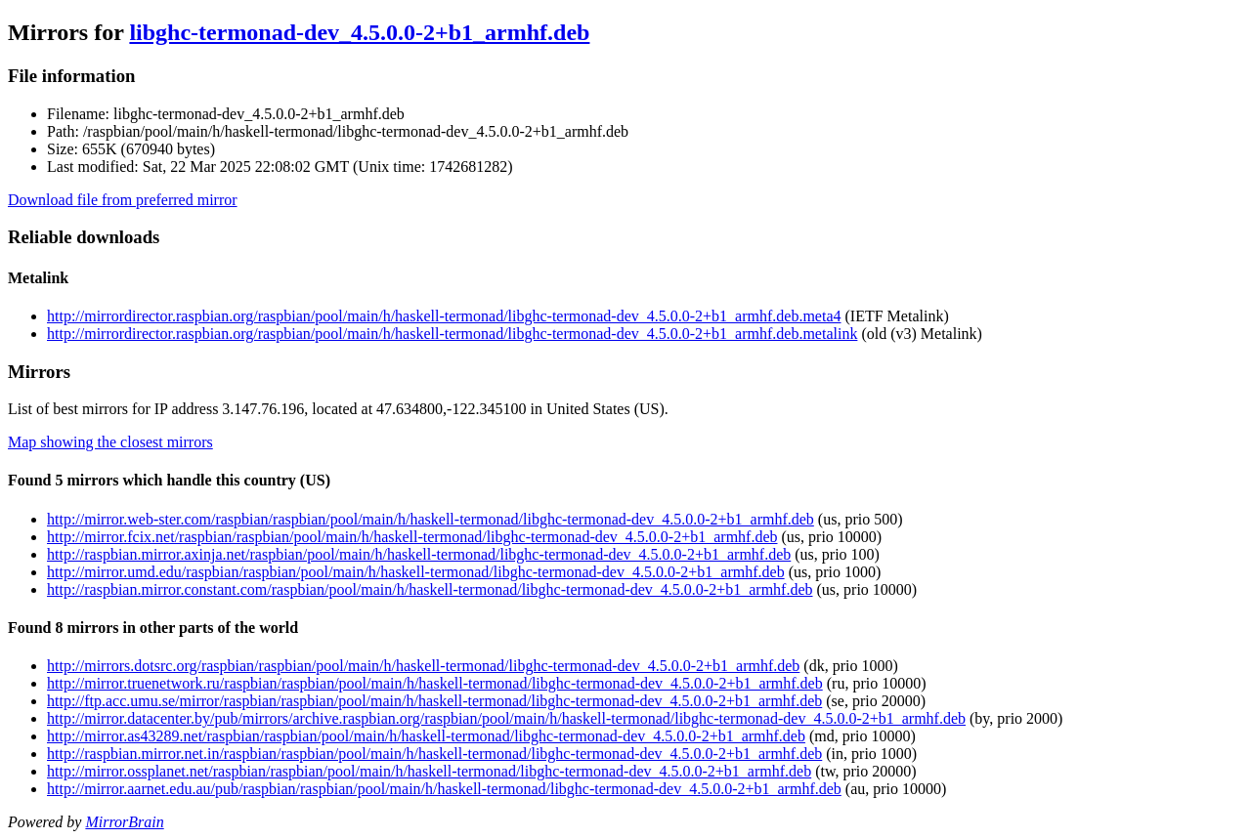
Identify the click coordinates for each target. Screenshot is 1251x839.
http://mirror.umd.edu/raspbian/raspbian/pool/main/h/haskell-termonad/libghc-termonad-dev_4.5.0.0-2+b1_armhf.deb (416, 572)
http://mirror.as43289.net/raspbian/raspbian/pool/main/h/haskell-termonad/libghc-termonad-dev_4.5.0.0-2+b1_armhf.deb (426, 736)
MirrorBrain (124, 822)
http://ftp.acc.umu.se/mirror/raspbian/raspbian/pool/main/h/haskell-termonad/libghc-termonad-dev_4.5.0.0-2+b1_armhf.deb (434, 700)
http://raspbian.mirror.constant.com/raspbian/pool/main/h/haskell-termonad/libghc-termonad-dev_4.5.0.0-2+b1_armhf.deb (430, 589)
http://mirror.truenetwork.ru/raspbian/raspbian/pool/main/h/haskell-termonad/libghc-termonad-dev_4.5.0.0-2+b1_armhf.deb (435, 683)
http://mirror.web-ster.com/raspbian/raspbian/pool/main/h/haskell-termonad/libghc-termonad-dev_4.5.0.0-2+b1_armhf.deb (430, 519)
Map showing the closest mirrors (110, 442)
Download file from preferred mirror (122, 199)
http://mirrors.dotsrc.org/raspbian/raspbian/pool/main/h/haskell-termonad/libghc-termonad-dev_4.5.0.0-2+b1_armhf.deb (423, 665)
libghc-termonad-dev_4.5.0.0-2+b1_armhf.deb (359, 32)
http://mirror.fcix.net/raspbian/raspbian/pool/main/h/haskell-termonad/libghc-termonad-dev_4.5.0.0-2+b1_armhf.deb (412, 536)
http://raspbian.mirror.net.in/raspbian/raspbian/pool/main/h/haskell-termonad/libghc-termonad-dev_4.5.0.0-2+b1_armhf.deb (434, 753)
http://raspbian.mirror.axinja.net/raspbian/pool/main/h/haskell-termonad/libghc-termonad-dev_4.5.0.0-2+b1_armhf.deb (419, 554)
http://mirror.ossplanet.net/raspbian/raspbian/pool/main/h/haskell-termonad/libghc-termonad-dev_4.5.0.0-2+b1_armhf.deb (429, 771)
